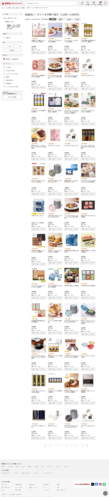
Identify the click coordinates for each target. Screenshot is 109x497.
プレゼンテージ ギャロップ (54, 145)
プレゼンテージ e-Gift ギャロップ (88, 425)
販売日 (61, 19)
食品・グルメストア (26, 470)
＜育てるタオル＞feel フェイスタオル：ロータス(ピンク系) (55, 216)
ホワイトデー (66, 464)
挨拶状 (6, 77)
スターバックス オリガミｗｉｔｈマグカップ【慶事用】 (88, 111)
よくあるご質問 (11, 492)
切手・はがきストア (6, 470)
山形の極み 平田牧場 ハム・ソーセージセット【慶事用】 (38, 251)
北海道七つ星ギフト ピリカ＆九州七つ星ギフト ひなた (71, 181)
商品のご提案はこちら (49, 494)
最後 (87, 443)
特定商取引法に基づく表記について (25, 494)
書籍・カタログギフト (61, 487)
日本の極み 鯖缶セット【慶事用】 (71, 285)
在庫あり (7, 38)
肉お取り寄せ (32, 482)
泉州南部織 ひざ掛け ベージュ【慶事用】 (87, 391)
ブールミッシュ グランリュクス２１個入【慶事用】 (55, 41)
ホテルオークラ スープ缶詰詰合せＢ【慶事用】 (38, 111)
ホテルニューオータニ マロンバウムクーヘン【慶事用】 (38, 181)
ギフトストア (16, 470)
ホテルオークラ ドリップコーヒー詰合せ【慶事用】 (38, 391)
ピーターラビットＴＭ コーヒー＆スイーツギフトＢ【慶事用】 (71, 76)
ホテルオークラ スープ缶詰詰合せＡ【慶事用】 (55, 391)
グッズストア (36, 470)
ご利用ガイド (4, 492)
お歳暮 (36, 464)
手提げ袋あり (8, 80)
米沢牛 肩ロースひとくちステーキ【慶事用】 (88, 216)
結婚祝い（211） (9, 21)
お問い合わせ (19, 492)
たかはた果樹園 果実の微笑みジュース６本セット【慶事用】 (88, 41)
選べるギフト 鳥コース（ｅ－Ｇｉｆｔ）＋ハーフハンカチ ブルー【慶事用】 (88, 322)
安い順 (77, 19)
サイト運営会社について (12, 494)
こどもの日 (10, 464)
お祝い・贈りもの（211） (10, 18)
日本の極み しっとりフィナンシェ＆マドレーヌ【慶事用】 (55, 251)
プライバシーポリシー (38, 494)
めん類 (3, 487)
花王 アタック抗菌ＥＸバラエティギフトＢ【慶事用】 (55, 286)
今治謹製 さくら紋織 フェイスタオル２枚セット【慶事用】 (38, 41)
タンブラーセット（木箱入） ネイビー (38, 425)
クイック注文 (93, 4)
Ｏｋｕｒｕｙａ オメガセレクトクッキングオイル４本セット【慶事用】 (88, 147)
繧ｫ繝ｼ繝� (100, 4)
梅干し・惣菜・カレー (6, 484)
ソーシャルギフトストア (47, 470)
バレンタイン (58, 464)
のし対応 (7, 67)
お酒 (58, 484)
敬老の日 (29, 464)
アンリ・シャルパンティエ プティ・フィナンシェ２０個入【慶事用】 (71, 217)
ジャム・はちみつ (19, 484)
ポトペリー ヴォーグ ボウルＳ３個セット (88, 356)
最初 (45, 443)
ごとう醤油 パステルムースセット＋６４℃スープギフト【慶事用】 (71, 356)
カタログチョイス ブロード (37, 215)
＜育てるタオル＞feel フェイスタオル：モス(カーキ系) (55, 181)
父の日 (17, 464)
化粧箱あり (7, 83)
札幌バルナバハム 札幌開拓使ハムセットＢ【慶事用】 (38, 76)
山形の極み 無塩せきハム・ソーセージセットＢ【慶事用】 (71, 391)
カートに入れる (41, 52)
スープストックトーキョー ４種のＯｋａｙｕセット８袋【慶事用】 (88, 181)
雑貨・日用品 (18, 487)
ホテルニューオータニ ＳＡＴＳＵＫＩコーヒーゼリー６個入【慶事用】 (38, 357)
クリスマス (49, 464)
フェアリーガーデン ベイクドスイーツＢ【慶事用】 (71, 41)
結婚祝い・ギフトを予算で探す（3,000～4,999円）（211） (13, 26)
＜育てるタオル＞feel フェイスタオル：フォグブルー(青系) (71, 321)
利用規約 (3, 494)
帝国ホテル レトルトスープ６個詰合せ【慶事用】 (55, 356)
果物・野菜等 (46, 482)
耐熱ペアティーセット (52, 424)
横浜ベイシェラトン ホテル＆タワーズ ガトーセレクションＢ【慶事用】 (38, 147)
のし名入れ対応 (8, 70)
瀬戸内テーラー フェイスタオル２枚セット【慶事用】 (55, 111)
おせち (42, 464)
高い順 (69, 19)
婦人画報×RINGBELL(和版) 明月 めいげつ (71, 251)
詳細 (33, 52)
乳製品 (58, 482)
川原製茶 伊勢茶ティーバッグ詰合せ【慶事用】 (88, 251)
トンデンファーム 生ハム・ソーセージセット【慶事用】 (38, 286)
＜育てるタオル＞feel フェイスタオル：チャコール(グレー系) (71, 425)
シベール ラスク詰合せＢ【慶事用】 (55, 321)
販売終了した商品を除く (11, 59)
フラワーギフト (46, 487)
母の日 (3, 464)
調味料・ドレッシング (33, 484)
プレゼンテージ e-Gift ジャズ (87, 75)
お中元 (23, 464)
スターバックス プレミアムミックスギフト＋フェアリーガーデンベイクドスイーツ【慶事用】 (71, 112)
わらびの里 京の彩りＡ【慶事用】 (88, 285)
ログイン (82, 4)
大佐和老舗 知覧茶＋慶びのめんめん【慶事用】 (38, 321)
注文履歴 (87, 4)
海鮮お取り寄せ (18, 482)
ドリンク (45, 484)
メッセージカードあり (10, 74)
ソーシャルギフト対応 (10, 87)
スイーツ (31, 487)
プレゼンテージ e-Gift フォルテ (71, 145)
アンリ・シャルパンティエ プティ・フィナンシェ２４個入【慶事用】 (55, 77)
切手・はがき (4, 482)
